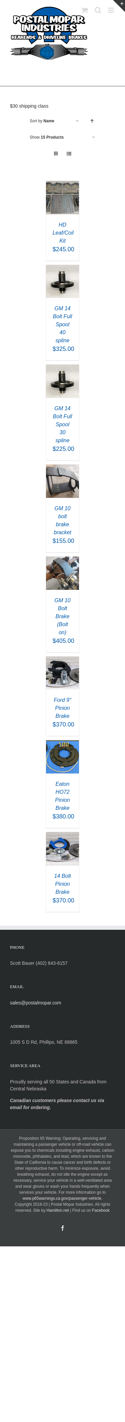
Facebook (101, 1210)
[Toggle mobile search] (98, 10)
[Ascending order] (91, 121)
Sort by (42, 121)
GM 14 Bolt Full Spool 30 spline (62, 424)
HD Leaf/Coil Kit (63, 233)
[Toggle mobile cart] (84, 10)
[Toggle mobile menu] (111, 10)
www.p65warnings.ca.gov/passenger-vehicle (62, 1198)
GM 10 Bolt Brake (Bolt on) (62, 616)
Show (47, 137)
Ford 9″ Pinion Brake (62, 708)
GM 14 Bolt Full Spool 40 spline (62, 324)
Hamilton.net (58, 1210)
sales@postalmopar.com (35, 1002)
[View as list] (69, 153)
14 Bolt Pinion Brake (62, 884)
